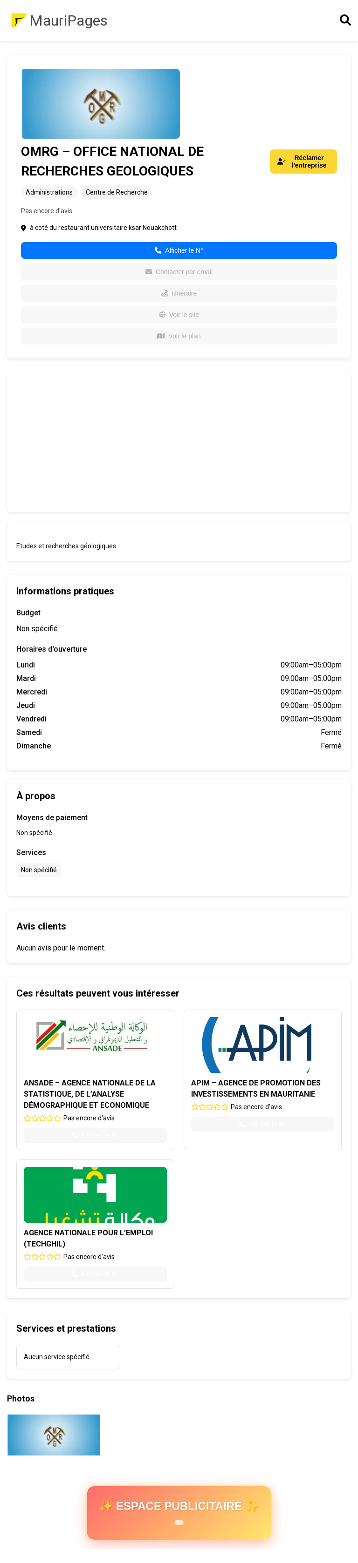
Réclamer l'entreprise (301, 161)
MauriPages (68, 20)
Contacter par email (179, 272)
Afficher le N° (179, 250)
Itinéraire (179, 293)
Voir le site (179, 314)
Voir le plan (178, 336)
